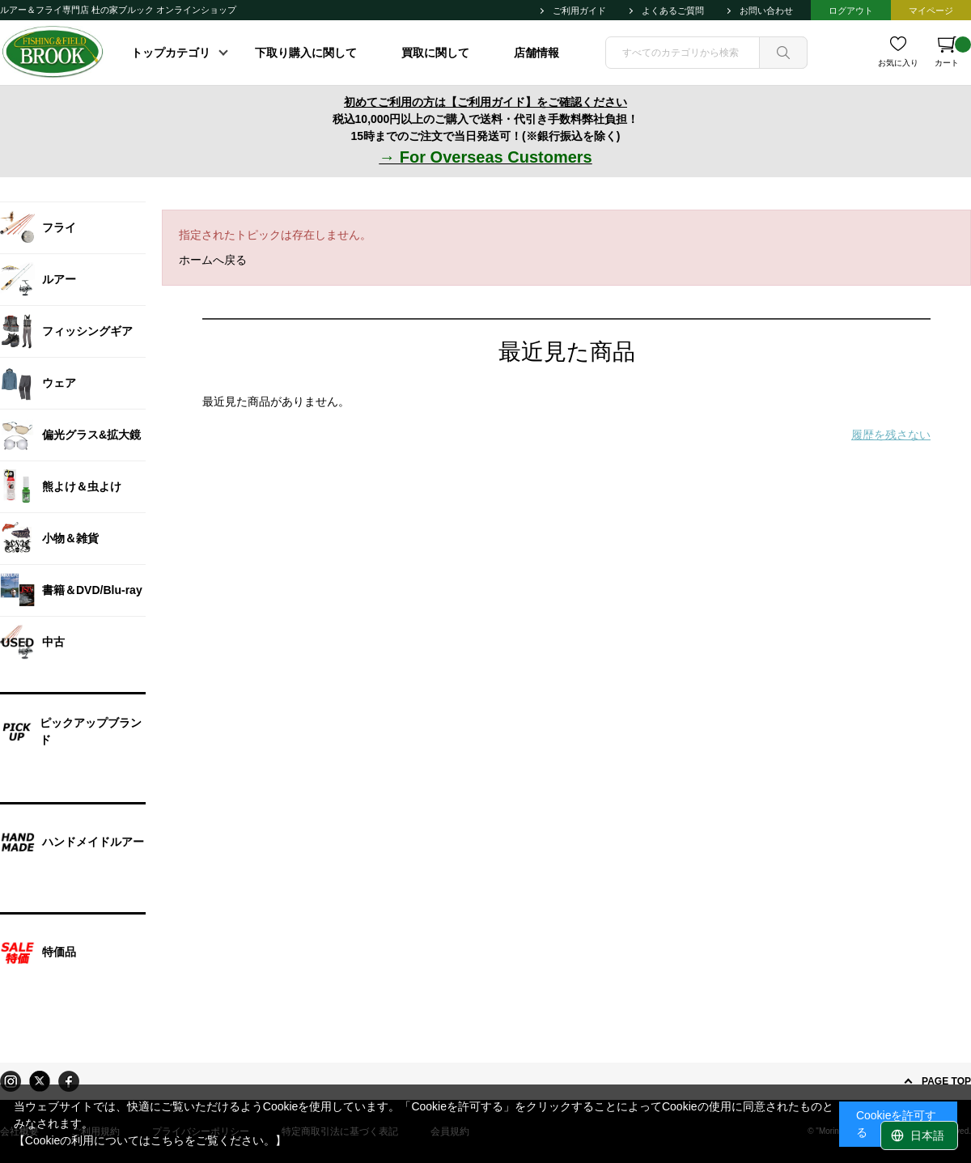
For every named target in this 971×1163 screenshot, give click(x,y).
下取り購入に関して (306, 52)
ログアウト (851, 10)
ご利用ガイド (579, 10)
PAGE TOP (946, 1081)
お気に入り (898, 62)
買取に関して (435, 52)
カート (953, 51)
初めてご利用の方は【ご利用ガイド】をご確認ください (485, 102)
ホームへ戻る (213, 259)
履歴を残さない (891, 434)
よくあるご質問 (673, 10)
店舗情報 (536, 52)
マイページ (931, 10)
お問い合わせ (766, 10)
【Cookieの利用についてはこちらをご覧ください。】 (150, 1140)
